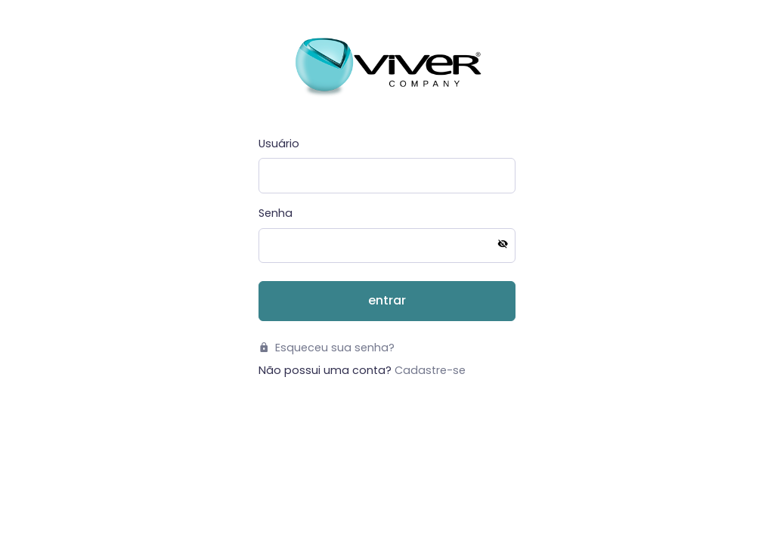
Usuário (279, 143)
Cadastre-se (430, 370)
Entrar (387, 300)
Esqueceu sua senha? (327, 347)
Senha (276, 213)
